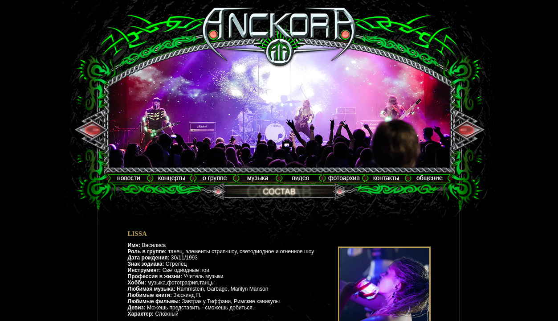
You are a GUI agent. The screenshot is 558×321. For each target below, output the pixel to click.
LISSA (137, 233)
